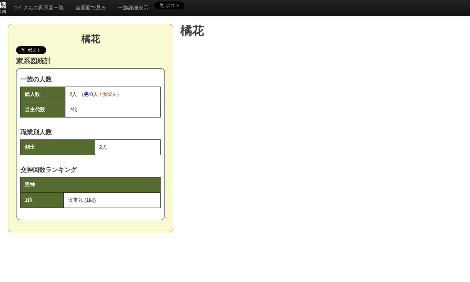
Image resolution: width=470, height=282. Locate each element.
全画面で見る (91, 8)
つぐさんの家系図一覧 (38, 8)
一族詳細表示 (133, 8)
